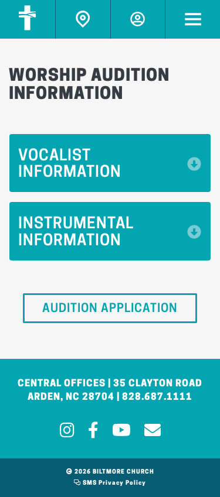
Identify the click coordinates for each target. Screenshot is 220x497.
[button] (110, 163)
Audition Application (110, 309)
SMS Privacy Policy (110, 483)
